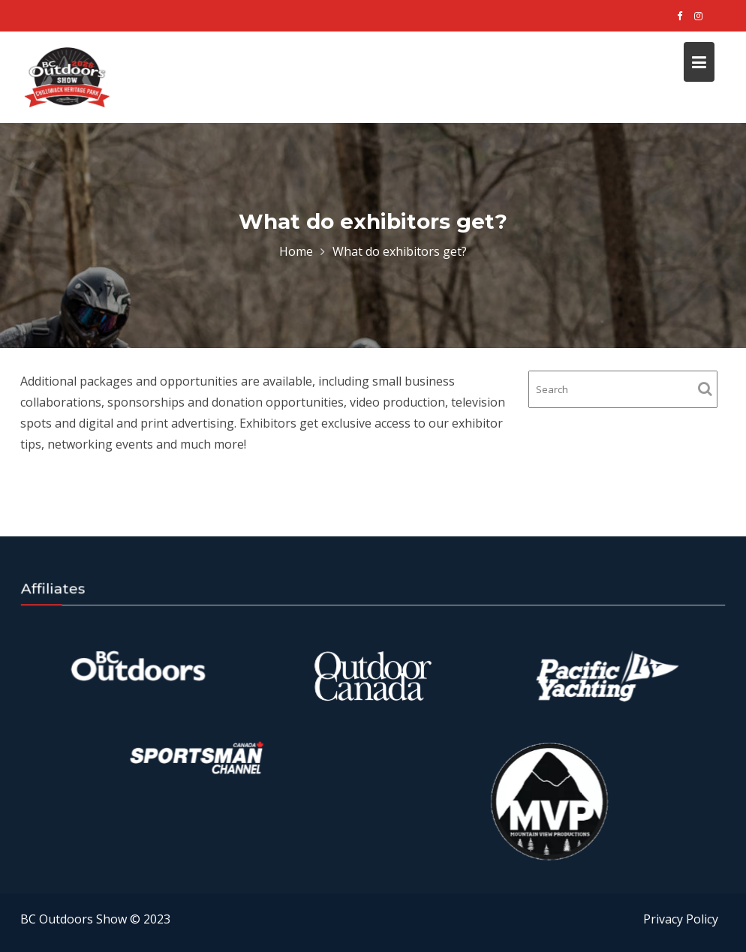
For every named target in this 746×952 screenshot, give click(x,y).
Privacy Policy (680, 919)
